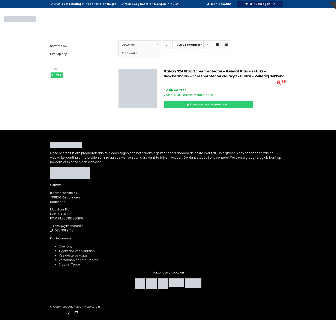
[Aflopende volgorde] (167, 44)
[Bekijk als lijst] (226, 45)
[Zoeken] (325, 18)
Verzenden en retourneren (78, 260)
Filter (56, 75)
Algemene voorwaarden (77, 251)
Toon (188, 45)
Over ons (65, 246)
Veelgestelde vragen (74, 255)
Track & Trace (69, 264)
